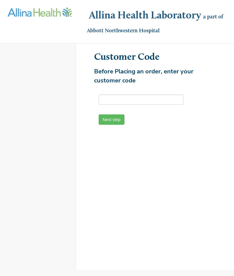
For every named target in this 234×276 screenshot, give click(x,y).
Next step (111, 119)
